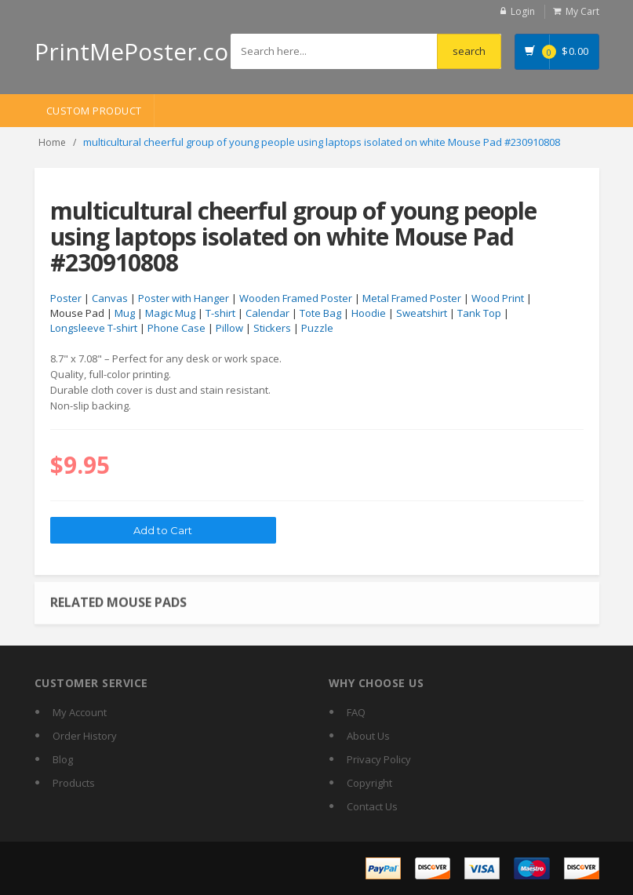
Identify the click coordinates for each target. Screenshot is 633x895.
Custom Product (94, 111)
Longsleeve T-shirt (93, 328)
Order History (85, 736)
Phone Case (176, 328)
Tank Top (479, 313)
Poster (66, 298)
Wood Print (497, 298)
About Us (368, 736)
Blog (63, 759)
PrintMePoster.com (142, 51)
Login (523, 11)
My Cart (582, 11)
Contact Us (372, 806)
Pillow (229, 328)
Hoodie (368, 313)
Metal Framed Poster (411, 298)
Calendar (267, 313)
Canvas (110, 298)
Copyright (369, 783)
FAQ (356, 712)
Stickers (272, 328)
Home (52, 142)
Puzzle (317, 328)
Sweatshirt (421, 313)
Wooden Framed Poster (295, 298)
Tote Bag (320, 313)
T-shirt (220, 313)
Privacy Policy (379, 759)
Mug (125, 313)
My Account (80, 712)
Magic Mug (170, 313)
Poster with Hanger (183, 298)
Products (74, 783)
